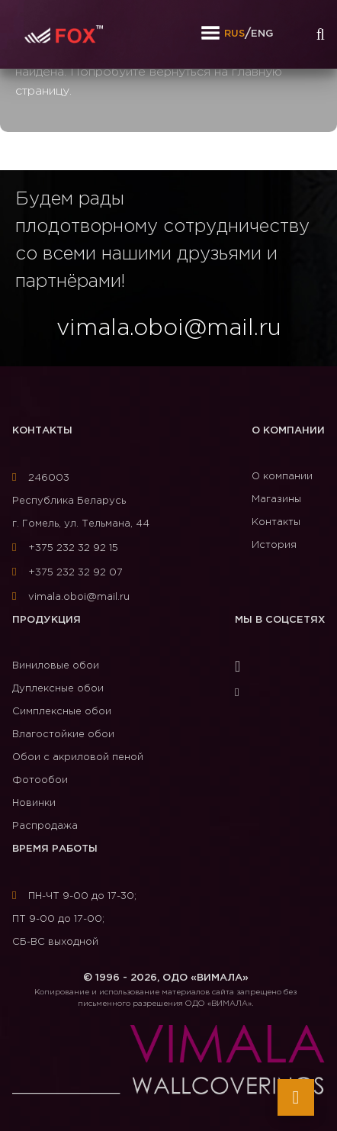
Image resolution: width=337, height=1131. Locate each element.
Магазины (276, 499)
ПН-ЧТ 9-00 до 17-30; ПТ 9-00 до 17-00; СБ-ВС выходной (74, 919)
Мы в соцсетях (280, 620)
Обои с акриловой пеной (77, 757)
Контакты (42, 431)
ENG (262, 34)
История (274, 545)
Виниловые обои (55, 666)
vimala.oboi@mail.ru (71, 597)
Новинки (34, 803)
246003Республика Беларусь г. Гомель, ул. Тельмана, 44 (80, 501)
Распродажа (45, 826)
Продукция (46, 620)
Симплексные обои (61, 711)
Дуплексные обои (58, 689)
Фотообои (40, 780)
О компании (288, 431)
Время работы (55, 849)
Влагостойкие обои (63, 734)
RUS (234, 34)
